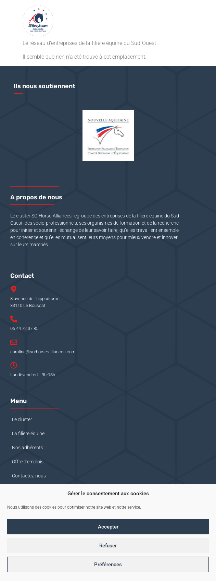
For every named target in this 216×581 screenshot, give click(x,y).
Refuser (108, 546)
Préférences (108, 564)
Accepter (108, 527)
